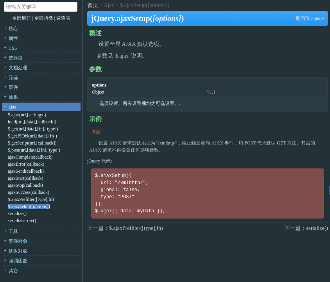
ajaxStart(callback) (25, 178)
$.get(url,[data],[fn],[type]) (33, 129)
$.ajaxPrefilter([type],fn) (31, 199)
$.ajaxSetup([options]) (29, 206)
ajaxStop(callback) (25, 185)
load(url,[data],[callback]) (32, 122)
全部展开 (21, 18)
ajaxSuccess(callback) (28, 192)
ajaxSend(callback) (26, 171)
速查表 (63, 18)
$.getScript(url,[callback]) (32, 143)
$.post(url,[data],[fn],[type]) (34, 150)
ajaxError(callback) (26, 164)
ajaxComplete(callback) (30, 157)
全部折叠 (44, 18)
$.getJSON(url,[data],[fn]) (32, 136)
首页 (92, 5)
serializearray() (22, 220)
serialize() (17, 213)
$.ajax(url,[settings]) (27, 115)
